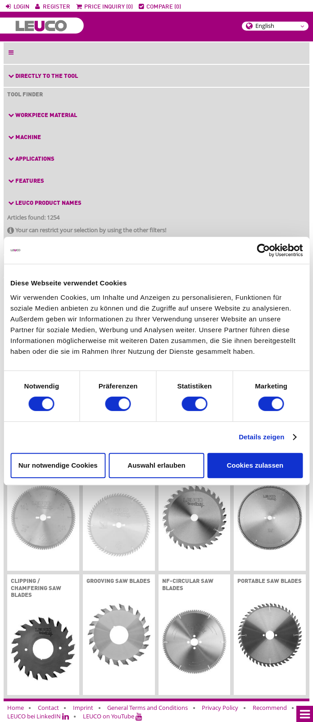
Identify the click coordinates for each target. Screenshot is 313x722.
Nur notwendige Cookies (58, 465)
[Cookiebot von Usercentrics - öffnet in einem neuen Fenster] (263, 250)
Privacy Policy (220, 708)
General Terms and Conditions (147, 708)
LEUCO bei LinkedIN (38, 716)
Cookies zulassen (255, 465)
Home (15, 708)
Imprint (83, 708)
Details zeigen (261, 437)
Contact (48, 708)
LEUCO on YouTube (112, 716)
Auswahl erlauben (156, 465)
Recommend (270, 708)
